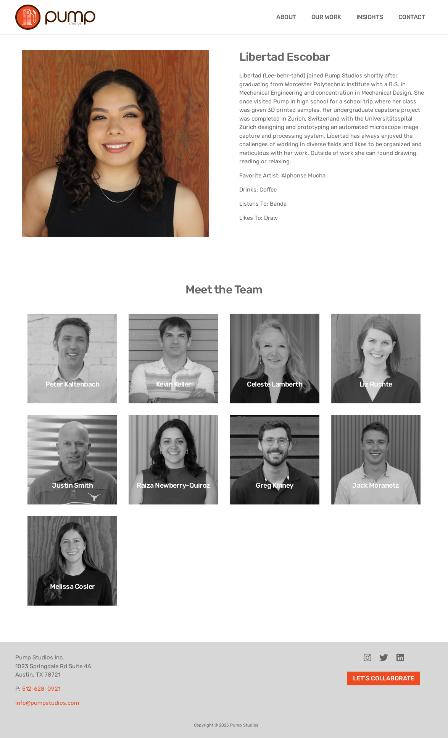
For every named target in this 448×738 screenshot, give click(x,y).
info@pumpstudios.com (47, 702)
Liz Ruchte (375, 384)
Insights (369, 17)
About (286, 17)
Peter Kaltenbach (72, 384)
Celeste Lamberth (274, 384)
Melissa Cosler (72, 586)
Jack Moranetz (375, 485)
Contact (411, 17)
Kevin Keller (173, 384)
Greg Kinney (274, 485)
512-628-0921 (41, 688)
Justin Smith (72, 485)
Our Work (326, 17)
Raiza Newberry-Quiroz (173, 485)
